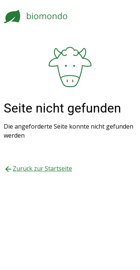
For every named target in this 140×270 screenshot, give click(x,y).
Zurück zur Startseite (42, 168)
